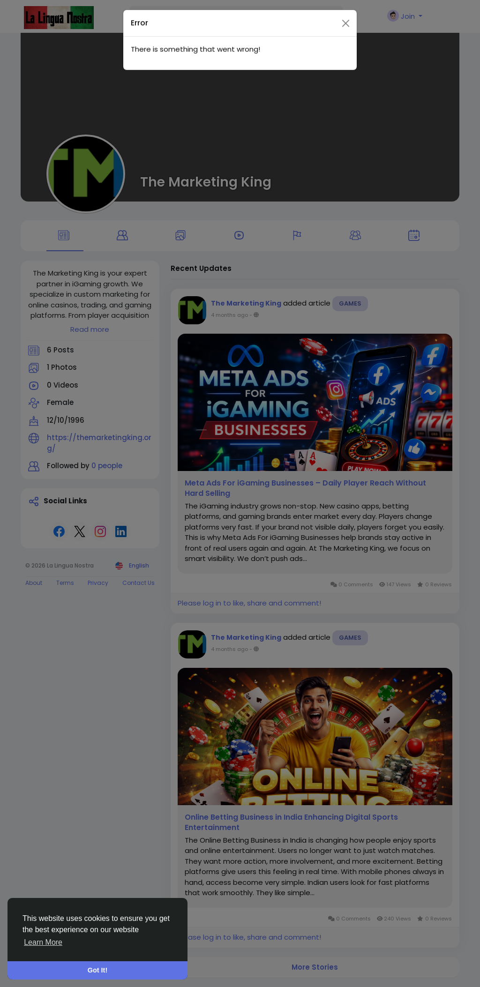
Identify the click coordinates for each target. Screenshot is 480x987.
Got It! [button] (97, 970)
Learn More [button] (43, 942)
